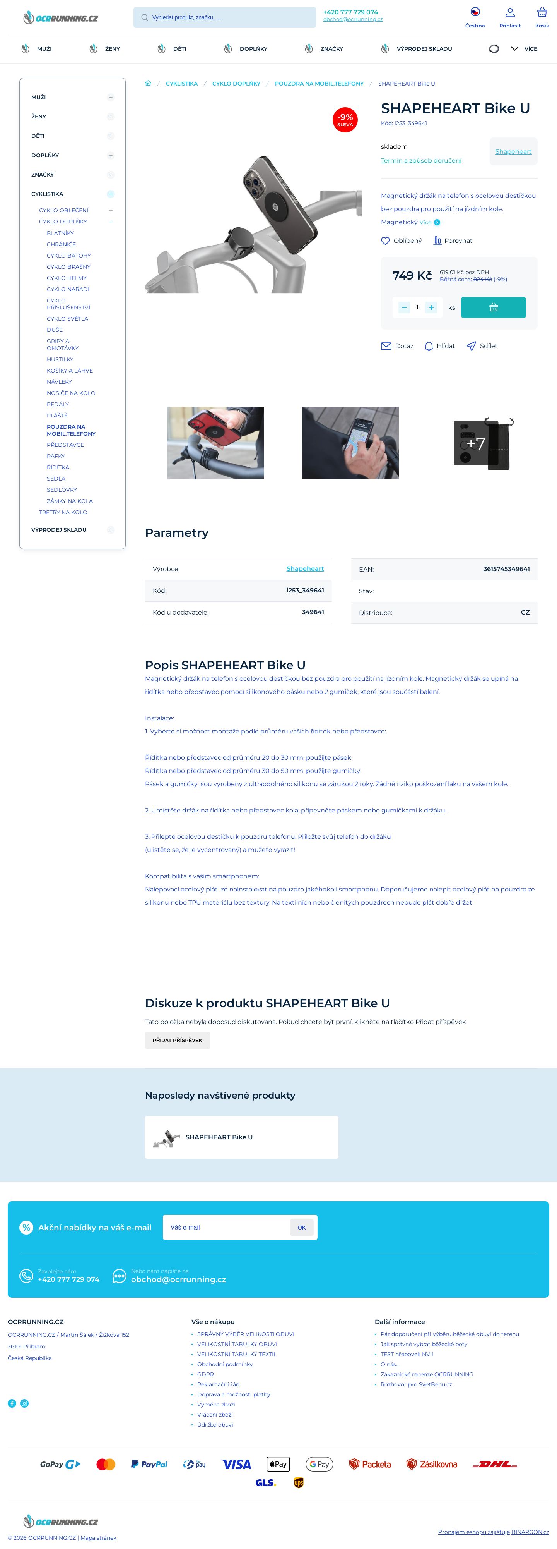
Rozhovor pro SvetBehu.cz (416, 1384)
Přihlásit (302, 1227)
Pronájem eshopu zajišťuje (474, 1531)
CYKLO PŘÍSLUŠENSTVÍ (68, 304)
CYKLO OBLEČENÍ (63, 210)
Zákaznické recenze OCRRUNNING (427, 1374)
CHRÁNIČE (61, 244)
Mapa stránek (98, 1537)
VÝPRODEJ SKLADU (59, 529)
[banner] (61, 18)
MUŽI (38, 97)
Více (425, 222)
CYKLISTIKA (182, 83)
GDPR (205, 1374)
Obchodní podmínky (225, 1364)
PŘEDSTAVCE (65, 444)
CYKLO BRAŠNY (69, 266)
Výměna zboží (216, 1404)
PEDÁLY (58, 404)
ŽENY (38, 116)
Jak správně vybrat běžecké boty (424, 1344)
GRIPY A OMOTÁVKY (63, 345)
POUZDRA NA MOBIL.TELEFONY (319, 83)
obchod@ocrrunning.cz (353, 19)
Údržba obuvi (215, 1424)
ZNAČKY (42, 174)
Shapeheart (513, 151)
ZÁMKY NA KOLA (70, 501)
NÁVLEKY (59, 381)
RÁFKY (56, 456)
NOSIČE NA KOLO (71, 393)
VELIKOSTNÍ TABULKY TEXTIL (237, 1354)
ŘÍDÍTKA (58, 467)
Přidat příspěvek (178, 1040)
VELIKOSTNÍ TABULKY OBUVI (237, 1344)
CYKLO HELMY (67, 278)
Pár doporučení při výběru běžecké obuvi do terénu (450, 1334)
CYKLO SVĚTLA (67, 318)
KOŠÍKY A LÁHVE (70, 370)
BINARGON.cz (530, 1531)
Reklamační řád (218, 1384)
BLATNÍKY (60, 233)
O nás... (390, 1364)
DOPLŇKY (45, 155)
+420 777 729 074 (350, 12)
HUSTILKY (60, 359)
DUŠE (55, 329)
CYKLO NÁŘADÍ (68, 289)
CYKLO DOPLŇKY (236, 83)
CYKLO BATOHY (69, 255)
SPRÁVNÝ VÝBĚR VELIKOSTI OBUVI (245, 1334)
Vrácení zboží (215, 1414)
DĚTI (37, 135)
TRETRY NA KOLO (63, 512)
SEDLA (56, 478)
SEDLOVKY (62, 489)
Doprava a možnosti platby (233, 1394)
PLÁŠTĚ (57, 415)
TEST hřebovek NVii (407, 1354)
